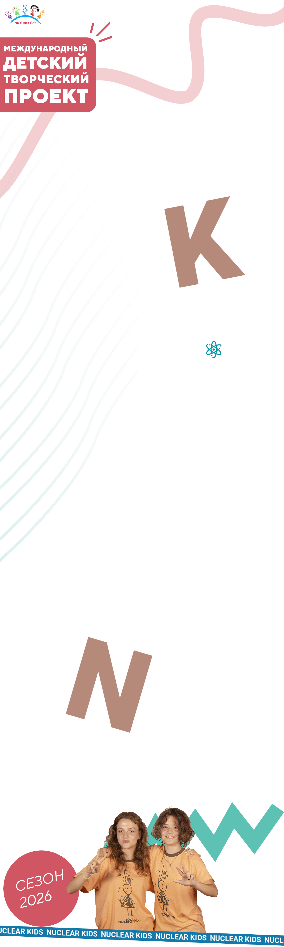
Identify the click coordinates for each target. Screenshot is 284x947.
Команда (260, 45)
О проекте (257, 20)
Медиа (265, 70)
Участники (255, 58)
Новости (260, 33)
